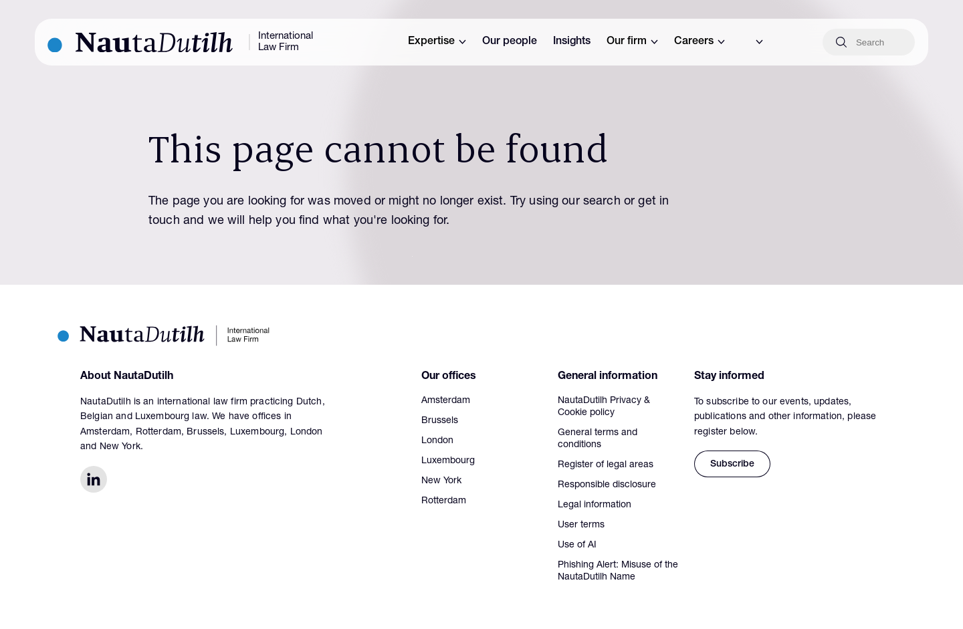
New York (441, 481)
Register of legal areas (605, 465)
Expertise (437, 42)
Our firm (632, 42)
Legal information (594, 505)
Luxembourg (448, 461)
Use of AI (577, 545)
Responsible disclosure (607, 485)
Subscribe (732, 464)
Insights (572, 42)
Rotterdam (443, 501)
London (437, 441)
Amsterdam (445, 401)
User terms (581, 525)
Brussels (439, 421)
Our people (509, 42)
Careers (699, 42)
